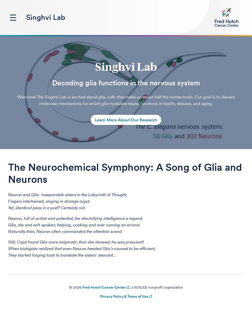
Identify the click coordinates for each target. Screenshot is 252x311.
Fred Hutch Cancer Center (104, 287)
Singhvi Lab (45, 17)
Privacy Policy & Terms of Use (124, 296)
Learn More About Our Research (126, 119)
